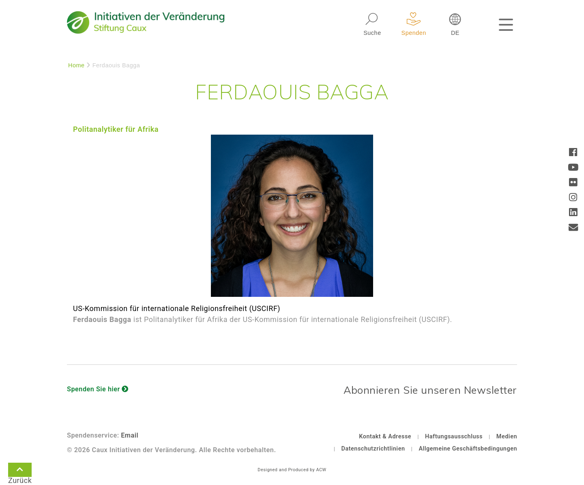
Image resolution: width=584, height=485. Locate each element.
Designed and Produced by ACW (292, 469)
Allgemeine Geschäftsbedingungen (468, 448)
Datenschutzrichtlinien (373, 448)
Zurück (20, 471)
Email (129, 435)
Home (76, 65)
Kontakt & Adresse (385, 436)
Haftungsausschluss (454, 436)
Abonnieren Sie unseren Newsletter (430, 390)
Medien (506, 436)
